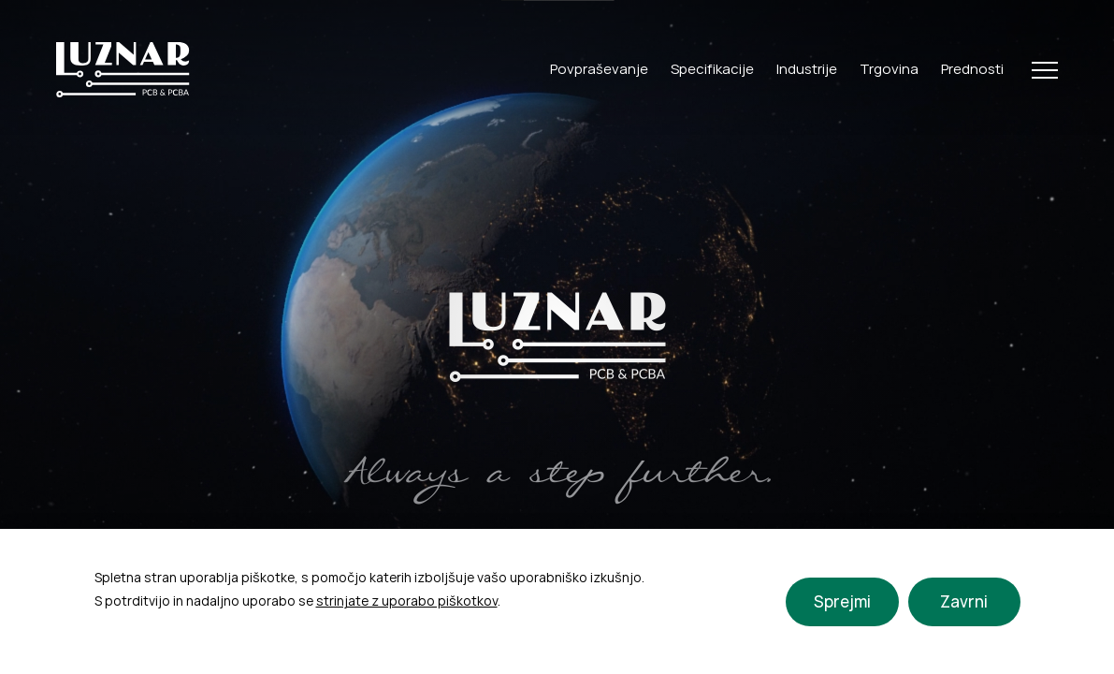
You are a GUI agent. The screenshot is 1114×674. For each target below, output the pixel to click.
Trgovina (889, 69)
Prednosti (972, 69)
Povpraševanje (599, 69)
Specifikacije (712, 69)
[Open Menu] (1045, 70)
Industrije (806, 69)
